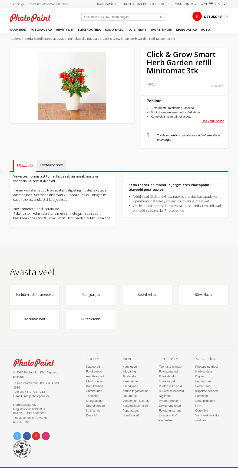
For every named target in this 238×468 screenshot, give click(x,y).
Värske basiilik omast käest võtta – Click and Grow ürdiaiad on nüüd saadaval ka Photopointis (177, 208)
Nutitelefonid (91, 319)
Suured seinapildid (171, 391)
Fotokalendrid (168, 376)
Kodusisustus (54, 38)
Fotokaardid (167, 381)
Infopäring (129, 371)
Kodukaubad (94, 386)
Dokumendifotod (170, 405)
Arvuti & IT (65, 29)
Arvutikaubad (95, 376)
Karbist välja (203, 371)
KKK (198, 405)
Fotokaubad (41, 29)
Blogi (162, 4)
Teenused (126, 4)
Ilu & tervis (137, 29)
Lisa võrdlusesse (213, 121)
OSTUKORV (213, 16)
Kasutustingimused (135, 405)
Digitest (200, 376)
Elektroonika (89, 29)
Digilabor (165, 396)
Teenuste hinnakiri (171, 366)
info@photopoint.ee (36, 396)
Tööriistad (92, 396)
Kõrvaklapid (203, 295)
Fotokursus (202, 386)
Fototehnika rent (170, 410)
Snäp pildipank (205, 400)
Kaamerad (18, 29)
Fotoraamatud (168, 371)
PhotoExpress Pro (171, 400)
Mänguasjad (186, 29)
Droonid (91, 415)
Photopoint (33, 17)
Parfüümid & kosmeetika (34, 295)
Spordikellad (147, 295)
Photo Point (36, 362)
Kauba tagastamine (135, 391)
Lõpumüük (129, 396)
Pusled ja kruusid (170, 386)
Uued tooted (130, 415)
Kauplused (145, 4)
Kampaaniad (106, 4)
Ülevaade (25, 165)
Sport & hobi (161, 29)
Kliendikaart (130, 386)
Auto (205, 29)
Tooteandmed (51, 165)
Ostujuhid (201, 410)
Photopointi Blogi (206, 366)
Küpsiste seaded (206, 391)
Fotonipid (201, 396)
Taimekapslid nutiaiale (83, 38)
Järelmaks (129, 376)
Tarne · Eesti (212, 4)
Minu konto (185, 4)
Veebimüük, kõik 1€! (135, 400)
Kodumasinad (34, 319)
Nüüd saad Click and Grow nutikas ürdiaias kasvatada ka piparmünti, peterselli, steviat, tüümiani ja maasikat (175, 198)
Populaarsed (130, 410)
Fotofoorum (203, 381)
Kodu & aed (114, 29)
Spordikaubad (95, 405)
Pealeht (15, 38)
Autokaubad (94, 391)
